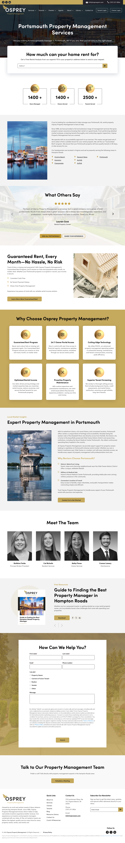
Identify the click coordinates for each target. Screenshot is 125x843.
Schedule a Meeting (62, 781)
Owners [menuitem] (49, 806)
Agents (74, 8)
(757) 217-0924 (115, 2)
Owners (65, 8)
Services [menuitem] (49, 803)
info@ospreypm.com (96, 2)
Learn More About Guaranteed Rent (24, 299)
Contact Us (103, 8)
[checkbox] (62, 682)
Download (62, 618)
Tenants (55, 8)
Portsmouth (104, 157)
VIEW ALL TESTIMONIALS (50, 236)
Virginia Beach (59, 157)
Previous (12, 214)
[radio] (62, 675)
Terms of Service (88, 721)
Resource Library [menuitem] (53, 814)
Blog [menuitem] (48, 811)
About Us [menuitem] (50, 800)
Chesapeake (58, 163)
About (83, 8)
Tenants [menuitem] (49, 808)
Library (92, 8)
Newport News (82, 157)
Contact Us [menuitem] (50, 817)
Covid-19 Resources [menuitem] (54, 820)
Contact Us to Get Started (71, 500)
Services (45, 8)
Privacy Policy (39, 724)
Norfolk (79, 160)
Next (113, 214)
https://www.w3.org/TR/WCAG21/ (111, 835)
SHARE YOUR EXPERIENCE (73, 236)
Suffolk (79, 163)
